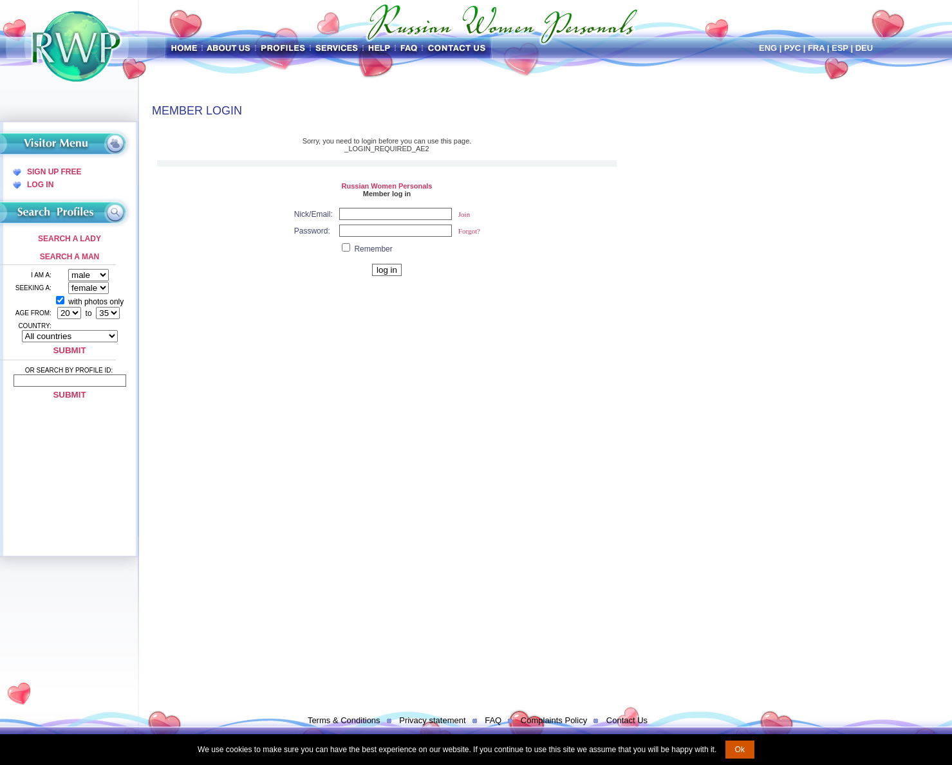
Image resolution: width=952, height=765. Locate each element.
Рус (792, 48)
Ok (740, 749)
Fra (816, 48)
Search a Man (69, 256)
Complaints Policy (554, 720)
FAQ (493, 720)
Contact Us (627, 720)
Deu (864, 48)
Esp (840, 48)
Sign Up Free (54, 171)
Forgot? (469, 231)
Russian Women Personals (386, 186)
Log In (40, 184)
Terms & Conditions (344, 720)
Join (464, 214)
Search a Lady (69, 238)
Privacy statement (432, 720)
